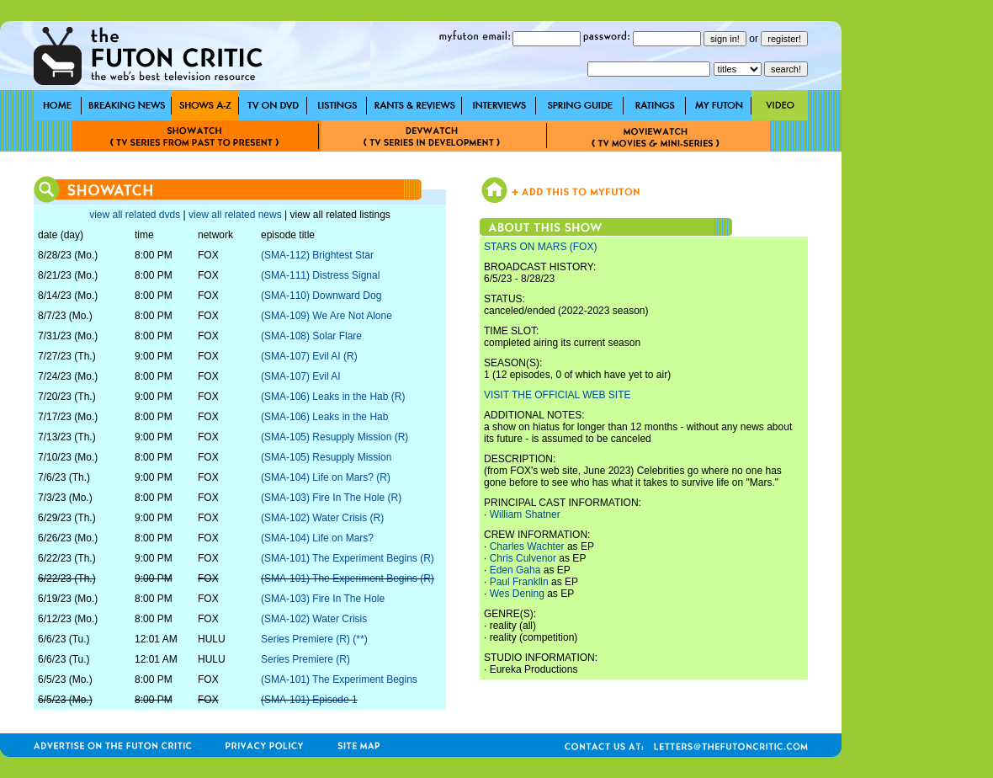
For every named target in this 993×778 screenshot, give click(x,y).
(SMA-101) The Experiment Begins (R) (347, 558)
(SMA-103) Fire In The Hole (323, 599)
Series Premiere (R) (305, 659)
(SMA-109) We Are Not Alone (326, 316)
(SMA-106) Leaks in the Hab (324, 417)
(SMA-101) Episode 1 (309, 700)
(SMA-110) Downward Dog (321, 295)
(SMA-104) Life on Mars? (317, 538)
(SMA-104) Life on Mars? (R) (325, 477)
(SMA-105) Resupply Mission (326, 457)
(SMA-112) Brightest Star (317, 255)
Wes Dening (517, 593)
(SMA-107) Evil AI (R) (309, 356)
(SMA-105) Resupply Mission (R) (334, 437)
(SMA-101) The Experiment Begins (339, 679)
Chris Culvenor (523, 558)
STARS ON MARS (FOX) (540, 247)
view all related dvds (134, 215)
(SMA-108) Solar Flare (311, 336)
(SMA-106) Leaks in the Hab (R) (333, 396)
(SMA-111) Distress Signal (320, 275)
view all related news (235, 215)
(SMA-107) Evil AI (301, 376)
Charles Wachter (527, 546)
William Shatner (525, 514)
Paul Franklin (519, 582)
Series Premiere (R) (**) (314, 639)
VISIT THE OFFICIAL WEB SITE (557, 395)
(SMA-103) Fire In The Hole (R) (331, 498)
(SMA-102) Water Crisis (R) (322, 518)
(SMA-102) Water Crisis (314, 619)
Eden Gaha (515, 570)
